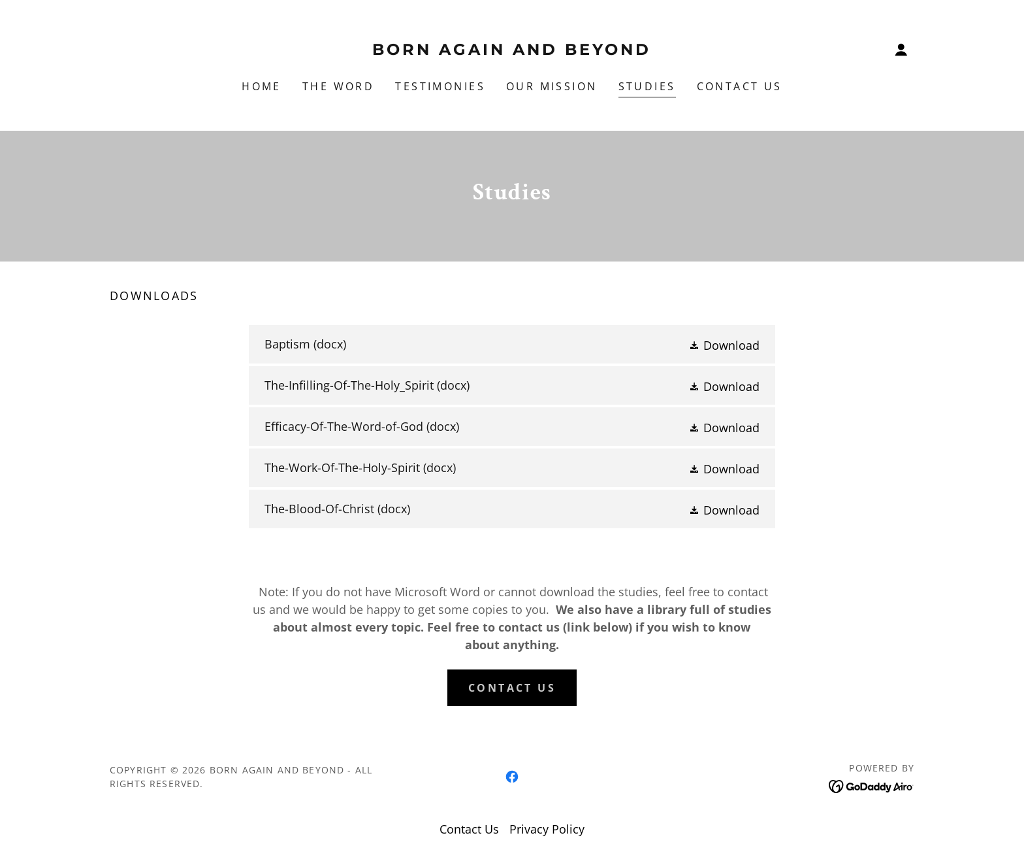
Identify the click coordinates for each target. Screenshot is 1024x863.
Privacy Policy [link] (546, 829)
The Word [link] (338, 86)
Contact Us (512, 688)
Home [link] (261, 86)
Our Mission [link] (552, 86)
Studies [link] (647, 86)
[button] (901, 50)
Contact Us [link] (739, 86)
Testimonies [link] (440, 86)
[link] (512, 50)
